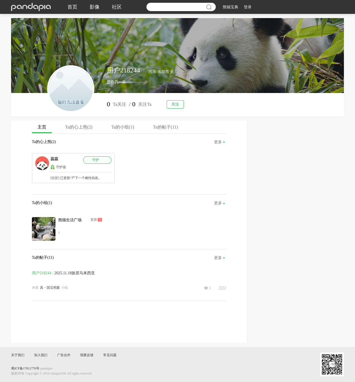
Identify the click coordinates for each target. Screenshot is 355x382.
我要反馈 (86, 355)
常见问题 (109, 355)
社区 (117, 7)
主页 (42, 129)
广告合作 (63, 355)
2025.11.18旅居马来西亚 (74, 273)
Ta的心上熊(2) (78, 127)
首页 (72, 7)
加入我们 (40, 355)
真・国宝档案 (50, 288)
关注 (175, 104)
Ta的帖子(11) (165, 127)
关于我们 (17, 355)
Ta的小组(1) (122, 127)
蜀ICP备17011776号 (25, 368)
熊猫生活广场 (70, 220)
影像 (95, 7)
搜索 (209, 7)
